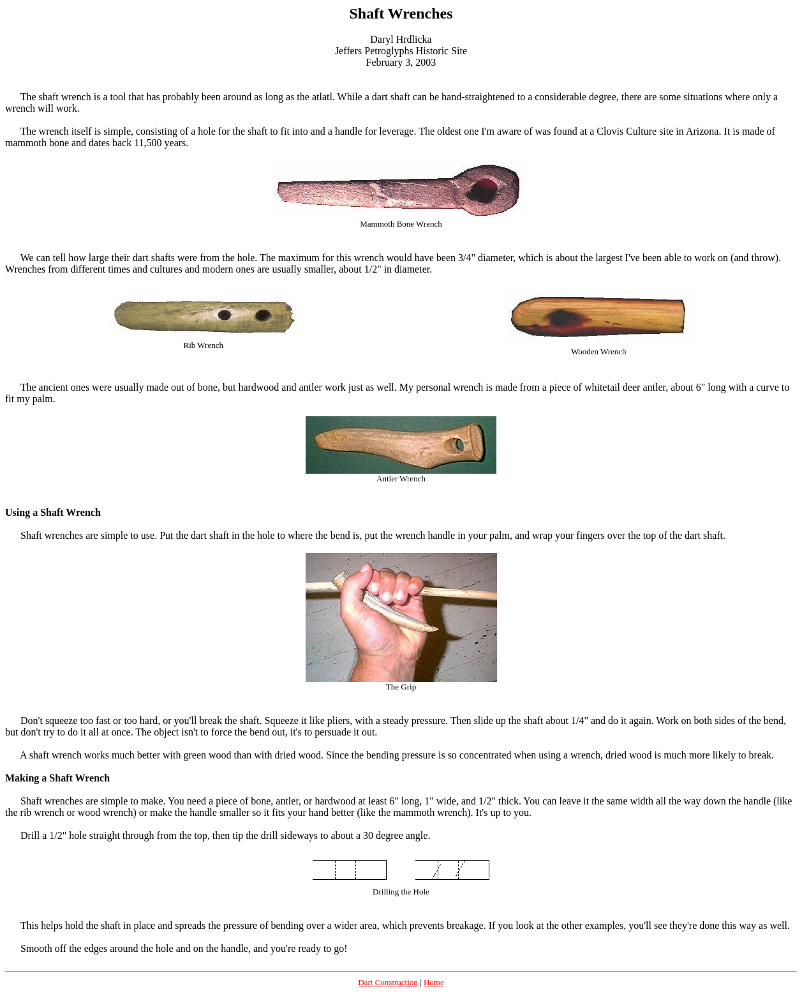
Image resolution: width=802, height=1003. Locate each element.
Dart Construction (388, 982)
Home (434, 982)
